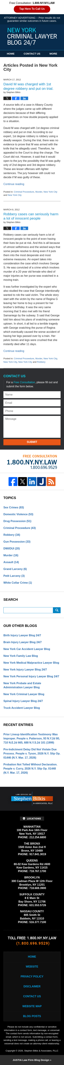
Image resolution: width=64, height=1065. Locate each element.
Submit (32, 442)
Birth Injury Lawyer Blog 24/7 (22, 635)
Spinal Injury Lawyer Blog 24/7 (23, 701)
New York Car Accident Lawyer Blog (26, 649)
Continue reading (13, 184)
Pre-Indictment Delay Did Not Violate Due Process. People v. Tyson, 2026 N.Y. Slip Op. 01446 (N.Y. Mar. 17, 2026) (31, 753)
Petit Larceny (14, 575)
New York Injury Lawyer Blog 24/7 (25, 669)
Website (32, 966)
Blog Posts (32, 1016)
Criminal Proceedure (24, 191)
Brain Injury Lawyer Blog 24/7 (22, 642)
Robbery (41, 362)
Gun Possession (16, 541)
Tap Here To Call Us (32, 8)
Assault (11, 562)
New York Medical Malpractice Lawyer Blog (31, 662)
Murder (38, 191)
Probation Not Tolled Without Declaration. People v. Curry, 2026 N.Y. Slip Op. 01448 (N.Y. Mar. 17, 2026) (30, 768)
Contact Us (32, 53)
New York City (50, 191)
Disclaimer (32, 986)
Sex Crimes (13, 507)
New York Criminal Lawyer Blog (23, 694)
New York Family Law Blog (20, 655)
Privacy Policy (32, 976)
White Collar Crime (17, 582)
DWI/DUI (11, 548)
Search (57, 610)
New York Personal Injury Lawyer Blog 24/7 (31, 676)
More (53, 53)
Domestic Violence (18, 514)
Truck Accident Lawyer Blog (21, 707)
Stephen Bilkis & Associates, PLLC (41, 1050)
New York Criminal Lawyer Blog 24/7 (32, 36)
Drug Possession (17, 521)
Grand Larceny (15, 569)
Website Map (32, 1006)
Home (11, 53)
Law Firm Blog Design (31, 1060)
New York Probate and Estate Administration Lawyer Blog (22, 685)
